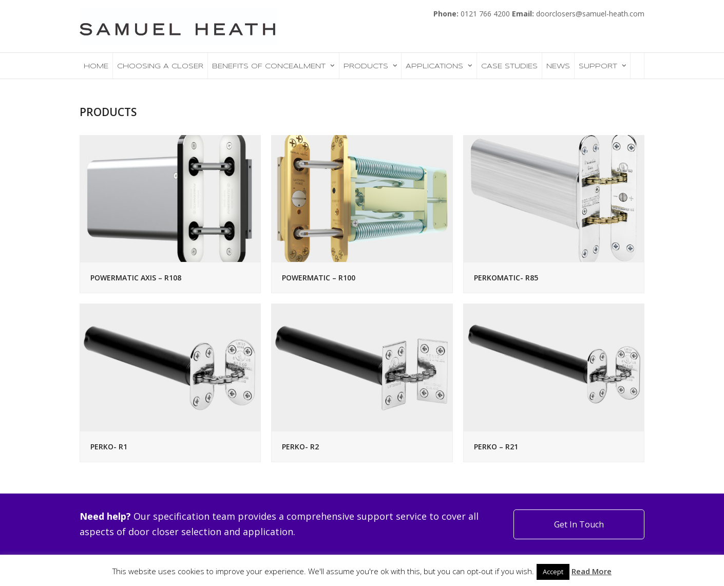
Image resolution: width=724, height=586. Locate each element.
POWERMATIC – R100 (318, 277)
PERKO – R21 (496, 446)
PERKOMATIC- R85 (506, 277)
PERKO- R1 (108, 446)
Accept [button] (553, 571)
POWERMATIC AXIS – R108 (135, 277)
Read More (591, 571)
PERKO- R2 (300, 446)
